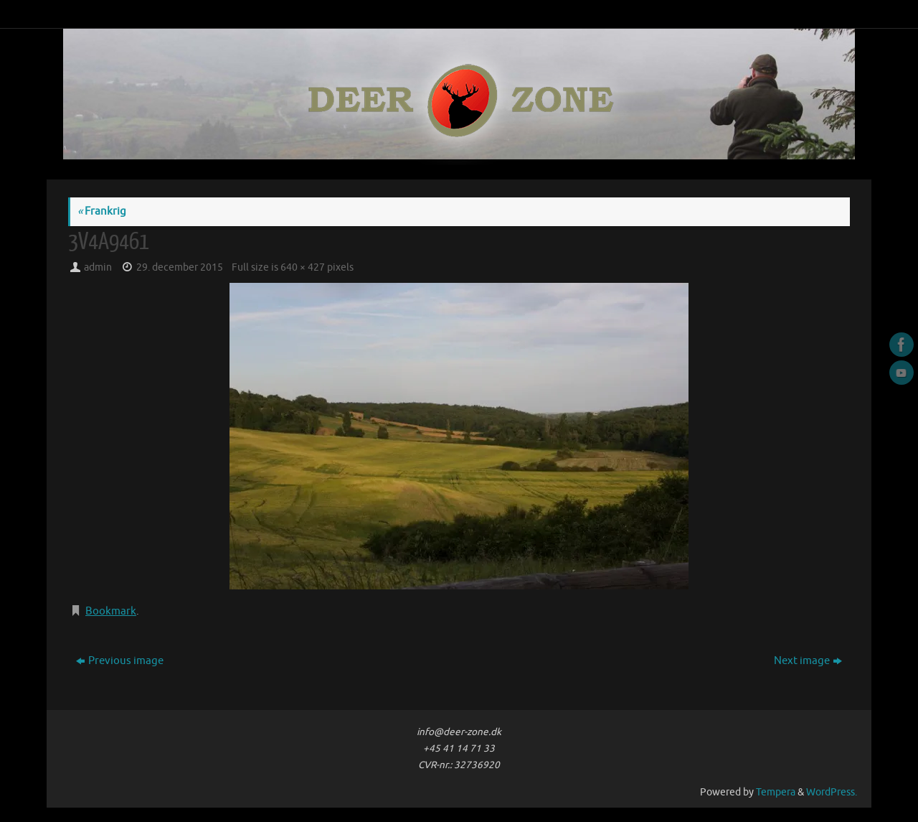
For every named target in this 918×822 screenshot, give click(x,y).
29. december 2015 (179, 267)
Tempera (775, 792)
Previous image (120, 661)
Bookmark (110, 611)
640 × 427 (302, 267)
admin (98, 267)
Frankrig (101, 211)
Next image (808, 661)
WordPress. (831, 792)
